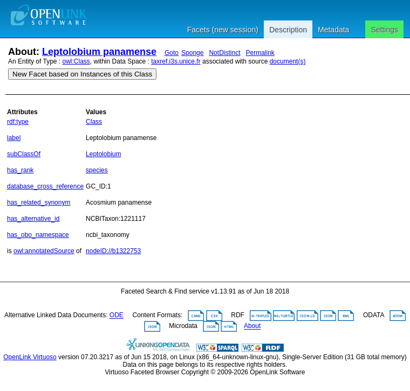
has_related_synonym (38, 202)
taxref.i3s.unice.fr (175, 61)
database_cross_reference (45, 186)
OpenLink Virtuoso (30, 357)
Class (94, 121)
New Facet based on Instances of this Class (82, 74)
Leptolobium (103, 154)
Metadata (333, 29)
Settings (384, 29)
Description (288, 29)
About (252, 326)
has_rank (20, 170)
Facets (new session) (222, 29)
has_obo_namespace (38, 235)
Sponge (192, 53)
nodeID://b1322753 (113, 251)
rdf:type (18, 121)
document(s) (288, 61)
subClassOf (23, 154)
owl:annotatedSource (43, 251)
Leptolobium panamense (99, 51)
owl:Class (76, 61)
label (13, 138)
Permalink (259, 53)
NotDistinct (224, 53)
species (97, 170)
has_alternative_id (33, 218)
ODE (117, 315)
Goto (172, 53)
